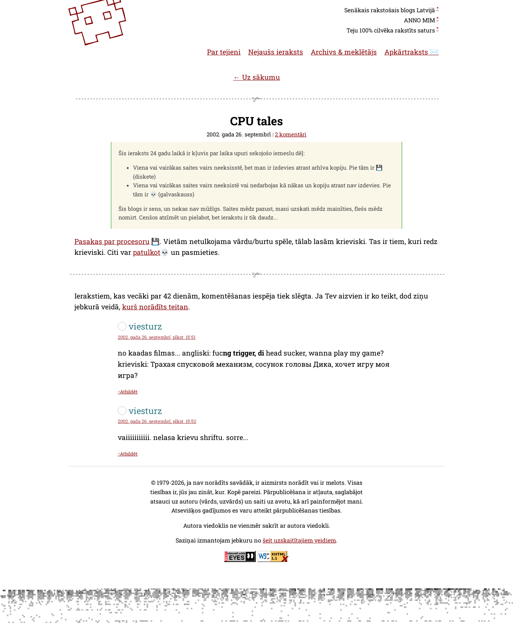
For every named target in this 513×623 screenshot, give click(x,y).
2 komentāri (290, 134)
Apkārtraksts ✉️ (411, 51)
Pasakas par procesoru (112, 241)
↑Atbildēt (128, 392)
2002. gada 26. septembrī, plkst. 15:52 (157, 421)
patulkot (146, 252)
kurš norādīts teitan (155, 306)
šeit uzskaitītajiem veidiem (299, 540)
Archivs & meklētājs (344, 51)
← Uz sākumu (256, 77)
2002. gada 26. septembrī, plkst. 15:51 (156, 337)
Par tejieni (224, 51)
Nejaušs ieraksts (275, 51)
